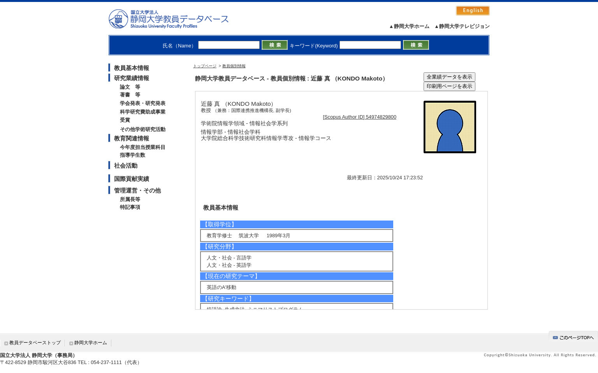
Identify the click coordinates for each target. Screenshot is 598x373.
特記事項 (130, 207)
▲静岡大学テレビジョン (462, 26)
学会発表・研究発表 (142, 103)
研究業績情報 (131, 78)
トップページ (204, 66)
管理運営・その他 (137, 190)
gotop (573, 336)
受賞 (125, 120)
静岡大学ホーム (90, 342)
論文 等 (130, 87)
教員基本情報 (131, 68)
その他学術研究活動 (142, 129)
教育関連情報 (131, 138)
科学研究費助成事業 (142, 112)
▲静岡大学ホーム (409, 26)
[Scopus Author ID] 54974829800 (360, 117)
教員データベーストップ (35, 342)
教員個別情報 (234, 66)
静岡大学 (176, 18)
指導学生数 (132, 155)
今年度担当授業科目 (142, 147)
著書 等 (130, 95)
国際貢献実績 (131, 178)
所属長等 (130, 199)
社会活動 (125, 165)
